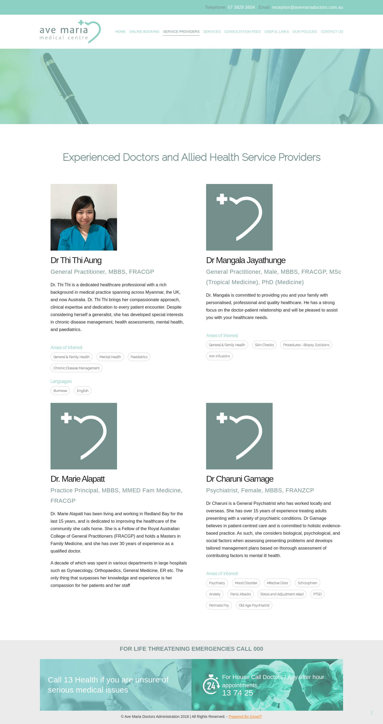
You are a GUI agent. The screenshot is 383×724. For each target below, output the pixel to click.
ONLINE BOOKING (144, 32)
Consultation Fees (242, 32)
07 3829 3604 (241, 7)
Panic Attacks (240, 594)
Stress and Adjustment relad (281, 594)
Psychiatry (217, 583)
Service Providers (181, 32)
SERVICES (212, 32)
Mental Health (110, 357)
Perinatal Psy (219, 605)
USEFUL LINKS (276, 32)
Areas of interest (66, 347)
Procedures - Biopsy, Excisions (306, 345)
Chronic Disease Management (76, 368)
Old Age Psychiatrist (254, 605)
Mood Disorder (246, 583)
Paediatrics (139, 357)
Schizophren (307, 583)
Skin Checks (264, 345)
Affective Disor (277, 583)
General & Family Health (71, 357)
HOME (120, 32)
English (83, 391)
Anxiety (214, 594)
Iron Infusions (219, 356)
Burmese (60, 391)
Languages (61, 381)
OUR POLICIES (305, 32)
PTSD (317, 594)
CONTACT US (332, 32)
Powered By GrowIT (245, 716)
